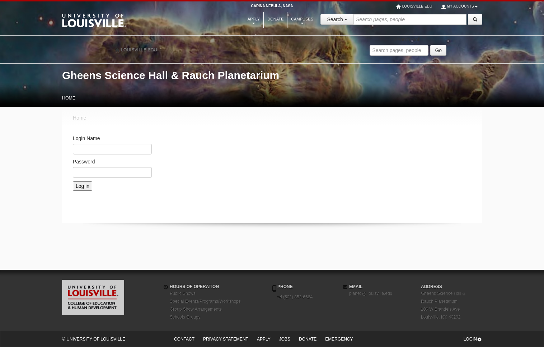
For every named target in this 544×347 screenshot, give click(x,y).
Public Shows (183, 293)
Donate (275, 19)
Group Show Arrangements (196, 309)
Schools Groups (185, 317)
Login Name (86, 138)
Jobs (284, 339)
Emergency (339, 339)
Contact (184, 339)
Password (84, 162)
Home (79, 118)
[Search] (475, 19)
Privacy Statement (225, 339)
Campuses (302, 20)
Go (438, 50)
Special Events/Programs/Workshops (205, 301)
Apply (254, 20)
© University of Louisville (93, 339)
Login (473, 339)
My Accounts (459, 6)
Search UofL (408, 39)
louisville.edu (136, 49)
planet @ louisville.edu (370, 293)
